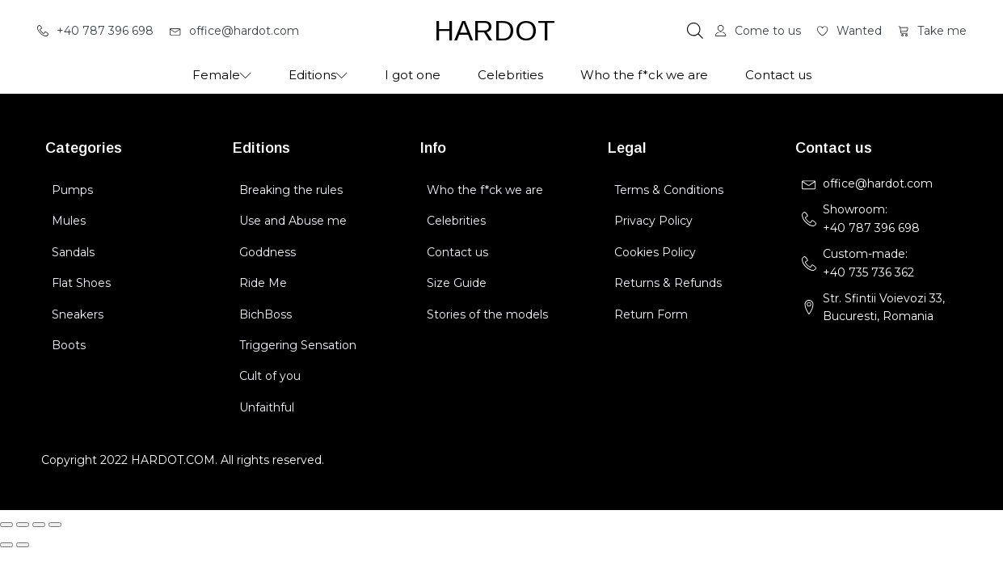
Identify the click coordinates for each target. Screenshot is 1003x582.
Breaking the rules (291, 190)
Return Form (651, 314)
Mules (69, 220)
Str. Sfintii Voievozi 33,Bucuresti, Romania (884, 307)
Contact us (778, 74)
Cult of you (270, 376)
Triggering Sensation (297, 345)
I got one (412, 74)
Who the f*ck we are (644, 74)
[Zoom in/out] (6, 524)
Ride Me (263, 283)
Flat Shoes (81, 283)
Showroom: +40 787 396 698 (873, 218)
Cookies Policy (655, 252)
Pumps (72, 190)
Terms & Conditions (668, 190)
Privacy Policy (653, 220)
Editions (318, 74)
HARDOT (494, 30)
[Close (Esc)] (54, 524)
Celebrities (510, 74)
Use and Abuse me (293, 220)
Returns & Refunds (668, 283)
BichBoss (265, 314)
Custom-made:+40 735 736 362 (868, 263)
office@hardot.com (878, 183)
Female (221, 74)
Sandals (73, 252)
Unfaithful (266, 407)
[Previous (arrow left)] (6, 544)
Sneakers (77, 314)
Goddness (267, 252)
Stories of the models (487, 314)
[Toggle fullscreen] (22, 524)
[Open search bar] (695, 31)
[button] (95, 31)
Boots (69, 345)
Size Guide (457, 283)
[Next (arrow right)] (22, 544)
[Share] (38, 524)
